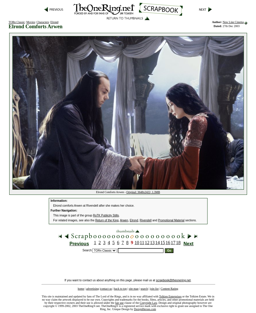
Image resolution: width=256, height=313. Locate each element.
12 (147, 242)
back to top (120, 288)
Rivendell (146, 220)
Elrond (54, 22)
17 (173, 242)
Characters (43, 22)
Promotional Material (171, 220)
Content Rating (169, 288)
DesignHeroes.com (145, 309)
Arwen (124, 220)
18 (178, 242)
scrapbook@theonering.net (173, 280)
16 (168, 242)
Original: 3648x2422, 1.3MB (143, 192)
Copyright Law (148, 302)
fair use (119, 302)
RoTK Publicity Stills (106, 215)
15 (162, 242)
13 (152, 242)
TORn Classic (17, 22)
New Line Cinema (233, 22)
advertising (92, 288)
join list (154, 288)
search (144, 288)
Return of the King (107, 220)
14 (157, 242)
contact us (106, 288)
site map (134, 288)
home (81, 288)
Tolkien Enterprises (170, 296)
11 (142, 242)
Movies (30, 22)
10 (136, 242)
